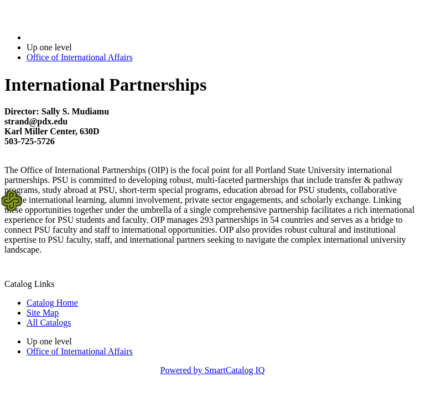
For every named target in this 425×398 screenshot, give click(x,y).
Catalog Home (52, 302)
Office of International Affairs (80, 57)
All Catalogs (49, 322)
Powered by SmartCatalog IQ (212, 370)
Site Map (43, 312)
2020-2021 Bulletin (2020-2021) (84, 37)
